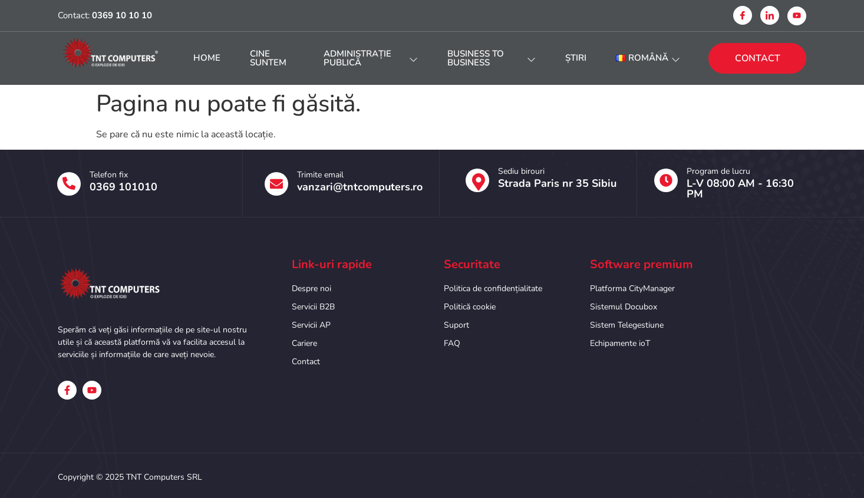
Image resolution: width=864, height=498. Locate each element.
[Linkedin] (769, 15)
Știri (575, 58)
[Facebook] (742, 15)
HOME (206, 58)
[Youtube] (796, 15)
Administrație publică (371, 58)
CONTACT (757, 58)
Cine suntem (268, 58)
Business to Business (491, 58)
